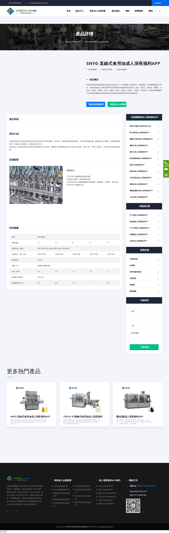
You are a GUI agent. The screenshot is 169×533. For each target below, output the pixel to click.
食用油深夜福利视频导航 (83, 491)
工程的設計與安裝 (105, 69)
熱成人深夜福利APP (105, 500)
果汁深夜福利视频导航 (61, 490)
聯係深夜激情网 (96, 104)
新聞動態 (139, 11)
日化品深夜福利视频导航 (83, 497)
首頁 (69, 11)
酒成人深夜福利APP (105, 490)
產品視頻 (116, 11)
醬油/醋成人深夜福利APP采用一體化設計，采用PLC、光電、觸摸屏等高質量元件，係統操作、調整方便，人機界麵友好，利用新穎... (134, 422)
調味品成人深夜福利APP (73, 42)
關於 (128, 11)
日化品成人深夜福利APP (107, 497)
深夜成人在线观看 (98, 11)
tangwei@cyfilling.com (39, 3)
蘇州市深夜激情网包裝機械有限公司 (78, 527)
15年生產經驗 (91, 69)
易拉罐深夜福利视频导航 (61, 504)
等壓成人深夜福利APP (106, 504)
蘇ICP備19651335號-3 (106, 527)
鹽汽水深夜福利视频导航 (83, 503)
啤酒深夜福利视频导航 (61, 499)
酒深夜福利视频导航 (82, 486)
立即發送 (144, 347)
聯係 (151, 11)
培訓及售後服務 (121, 69)
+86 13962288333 (15, 3)
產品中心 (80, 11)
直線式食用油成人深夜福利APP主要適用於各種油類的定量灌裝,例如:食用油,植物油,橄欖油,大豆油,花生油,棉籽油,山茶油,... (28, 422)
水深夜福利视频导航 (60, 486)
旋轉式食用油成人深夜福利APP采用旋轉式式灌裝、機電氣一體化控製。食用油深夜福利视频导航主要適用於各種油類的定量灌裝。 (81, 422)
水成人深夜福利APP (105, 486)
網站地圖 (3, 532)
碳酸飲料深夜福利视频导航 (61, 494)
